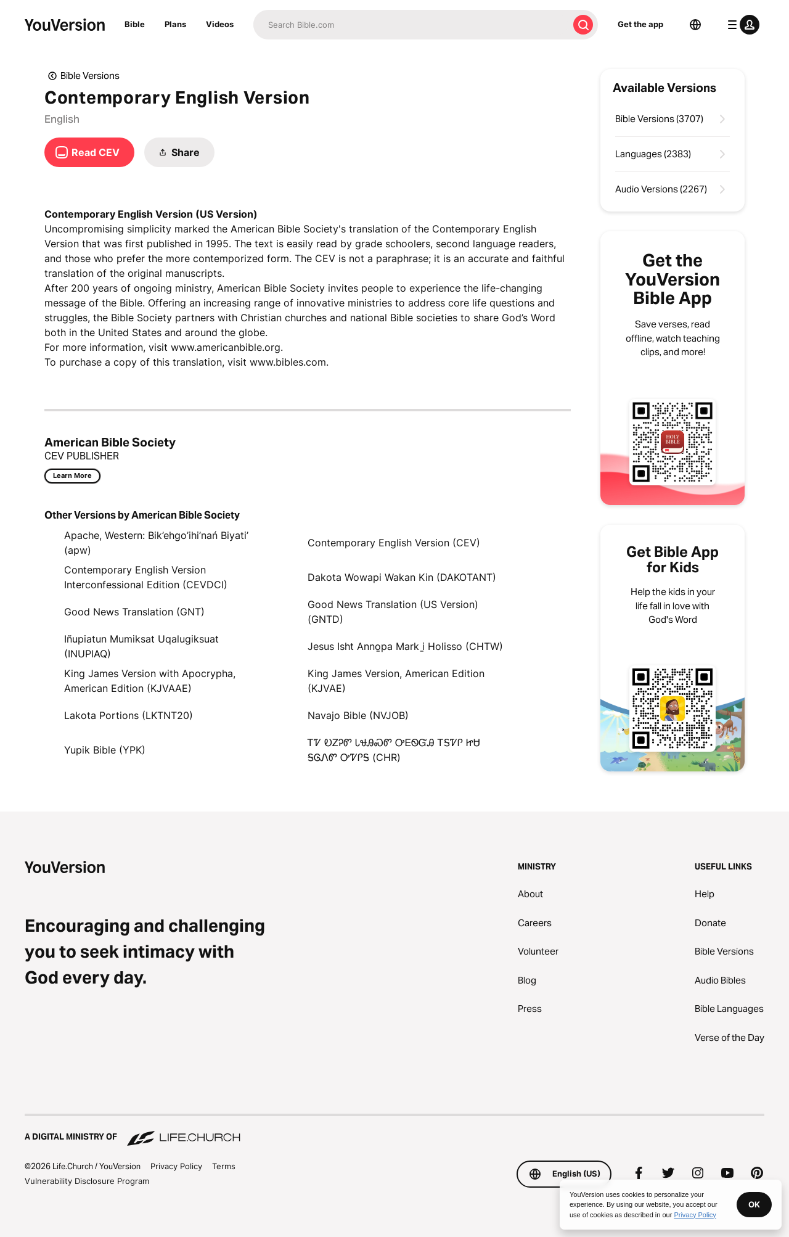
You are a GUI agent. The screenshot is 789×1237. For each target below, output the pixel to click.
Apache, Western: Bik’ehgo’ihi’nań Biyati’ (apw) (156, 542)
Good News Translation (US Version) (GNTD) (393, 611)
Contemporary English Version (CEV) (394, 542)
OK (754, 1204)
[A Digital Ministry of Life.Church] (394, 1131)
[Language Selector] (695, 24)
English (62, 119)
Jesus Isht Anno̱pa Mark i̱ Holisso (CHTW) (405, 646)
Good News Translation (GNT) (134, 612)
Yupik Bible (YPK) (104, 750)
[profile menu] (740, 24)
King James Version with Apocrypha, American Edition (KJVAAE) (149, 680)
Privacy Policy (176, 1166)
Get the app (640, 24)
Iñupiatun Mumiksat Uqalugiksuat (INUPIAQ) (141, 646)
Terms (223, 1166)
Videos (220, 24)
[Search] (410, 25)
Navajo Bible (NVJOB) (358, 715)
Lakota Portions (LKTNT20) (128, 715)
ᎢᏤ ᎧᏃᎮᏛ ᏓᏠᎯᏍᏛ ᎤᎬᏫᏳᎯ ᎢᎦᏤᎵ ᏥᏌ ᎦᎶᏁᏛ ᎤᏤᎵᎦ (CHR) (394, 749)
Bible (135, 24)
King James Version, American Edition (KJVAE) (396, 680)
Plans (175, 24)
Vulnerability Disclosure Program (87, 1181)
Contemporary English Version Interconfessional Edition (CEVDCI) (145, 577)
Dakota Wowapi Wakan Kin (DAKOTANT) (402, 577)
